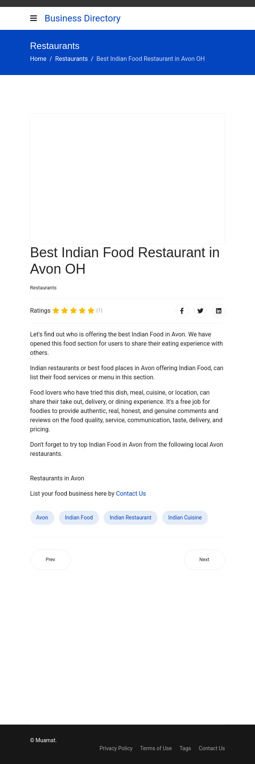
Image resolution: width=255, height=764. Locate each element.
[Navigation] (33, 18)
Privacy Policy (115, 748)
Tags (185, 748)
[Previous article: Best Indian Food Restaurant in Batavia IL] (50, 560)
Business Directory (83, 18)
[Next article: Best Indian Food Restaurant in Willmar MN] (204, 560)
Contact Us (131, 493)
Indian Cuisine (185, 517)
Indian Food (79, 517)
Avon (42, 517)
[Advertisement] (127, 178)
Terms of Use (156, 748)
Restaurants (43, 288)
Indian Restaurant (130, 517)
